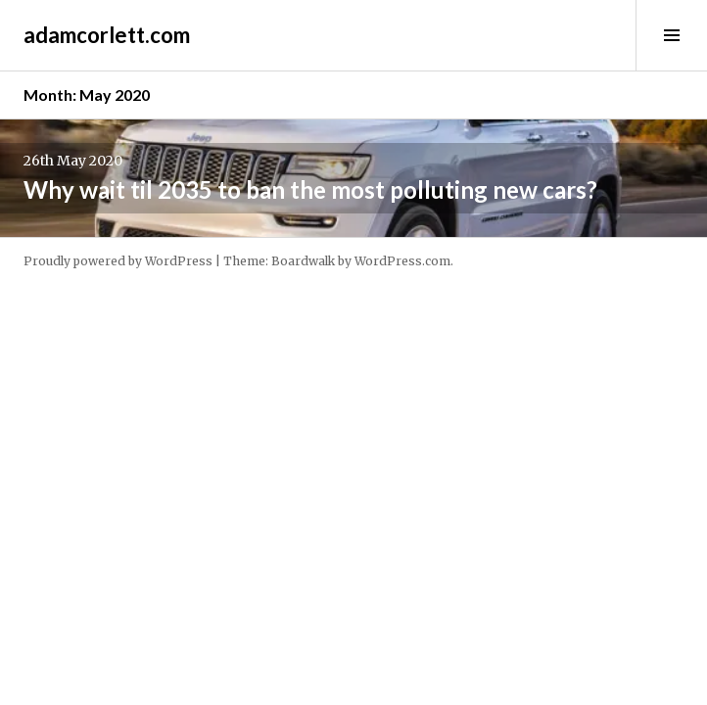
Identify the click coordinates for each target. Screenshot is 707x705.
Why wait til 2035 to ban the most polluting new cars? (310, 189)
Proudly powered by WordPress (118, 261)
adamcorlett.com (107, 35)
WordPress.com (402, 261)
